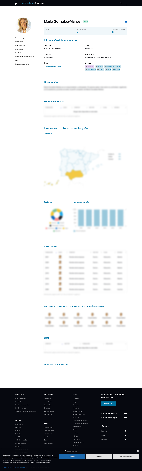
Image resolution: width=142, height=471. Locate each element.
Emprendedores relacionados (24, 56)
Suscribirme (108, 403)
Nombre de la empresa (76, 257)
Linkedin (104, 439)
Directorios (19, 424)
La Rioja (75, 433)
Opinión (17, 430)
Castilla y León (77, 411)
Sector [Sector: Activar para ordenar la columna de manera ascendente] (91, 107)
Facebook (104, 431)
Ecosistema (48, 402)
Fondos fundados (20, 53)
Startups (47, 408)
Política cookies (7, 467)
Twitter (103, 435)
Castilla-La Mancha (79, 414)
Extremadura (77, 427)
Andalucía (76, 398)
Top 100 (17, 437)
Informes (18, 427)
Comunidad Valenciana (80, 423)
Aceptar (72, 456)
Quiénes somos (20, 398)
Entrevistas (47, 405)
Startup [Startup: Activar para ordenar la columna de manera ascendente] (77, 107)
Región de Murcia (78, 442)
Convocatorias (49, 430)
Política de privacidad (19, 467)
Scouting (18, 434)
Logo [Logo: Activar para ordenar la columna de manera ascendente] (65, 107)
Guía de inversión (21, 440)
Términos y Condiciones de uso (25, 411)
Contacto (18, 402)
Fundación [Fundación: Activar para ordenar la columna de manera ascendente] (49, 107)
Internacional (48, 443)
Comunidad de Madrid (80, 420)
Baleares (75, 436)
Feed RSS (18, 446)
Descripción (19, 41)
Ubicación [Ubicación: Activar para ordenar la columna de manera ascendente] (109, 343)
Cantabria (76, 408)
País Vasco (76, 439)
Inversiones (19, 49)
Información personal (22, 38)
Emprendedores (20, 443)
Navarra (75, 445)
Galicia (75, 430)
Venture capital (49, 411)
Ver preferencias (126, 456)
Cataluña (76, 417)
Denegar (99, 456)
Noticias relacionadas (22, 64)
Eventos (46, 437)
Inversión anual (20, 45)
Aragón (75, 402)
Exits (16, 60)
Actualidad (47, 398)
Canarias (76, 405)
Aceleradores (48, 427)
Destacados (48, 434)
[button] (138, 451)
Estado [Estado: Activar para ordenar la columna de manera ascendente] (116, 107)
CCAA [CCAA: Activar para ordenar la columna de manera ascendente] (105, 107)
